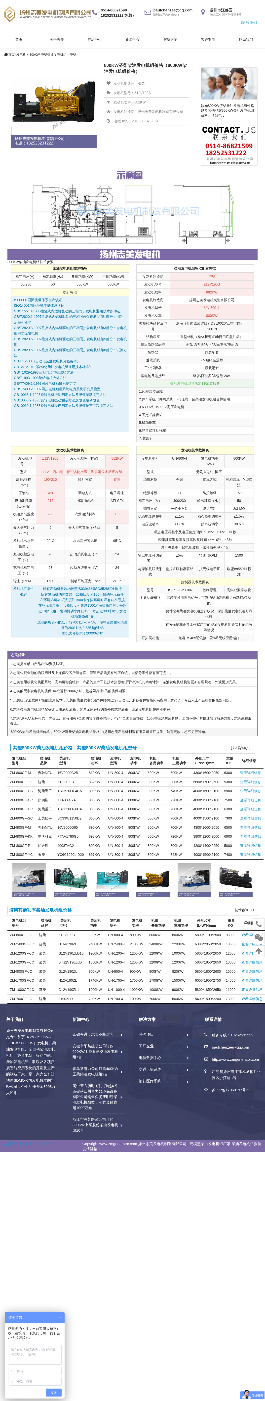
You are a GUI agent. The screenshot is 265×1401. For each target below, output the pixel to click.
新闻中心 (132, 40)
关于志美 (57, 40)
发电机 (21, 54)
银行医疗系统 (150, 1081)
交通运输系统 (150, 1069)
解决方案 (170, 40)
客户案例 (208, 40)
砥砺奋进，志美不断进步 (93, 1034)
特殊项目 (146, 1034)
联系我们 (249, 22)
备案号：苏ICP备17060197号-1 (30, 1144)
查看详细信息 (250, 773)
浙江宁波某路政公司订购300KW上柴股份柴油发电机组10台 (95, 1124)
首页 (18, 40)
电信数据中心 (150, 1058)
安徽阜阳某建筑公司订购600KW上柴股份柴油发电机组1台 (95, 1051)
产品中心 (95, 40)
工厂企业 (146, 1046)
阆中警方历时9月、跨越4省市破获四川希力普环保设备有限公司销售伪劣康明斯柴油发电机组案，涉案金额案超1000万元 (95, 1097)
